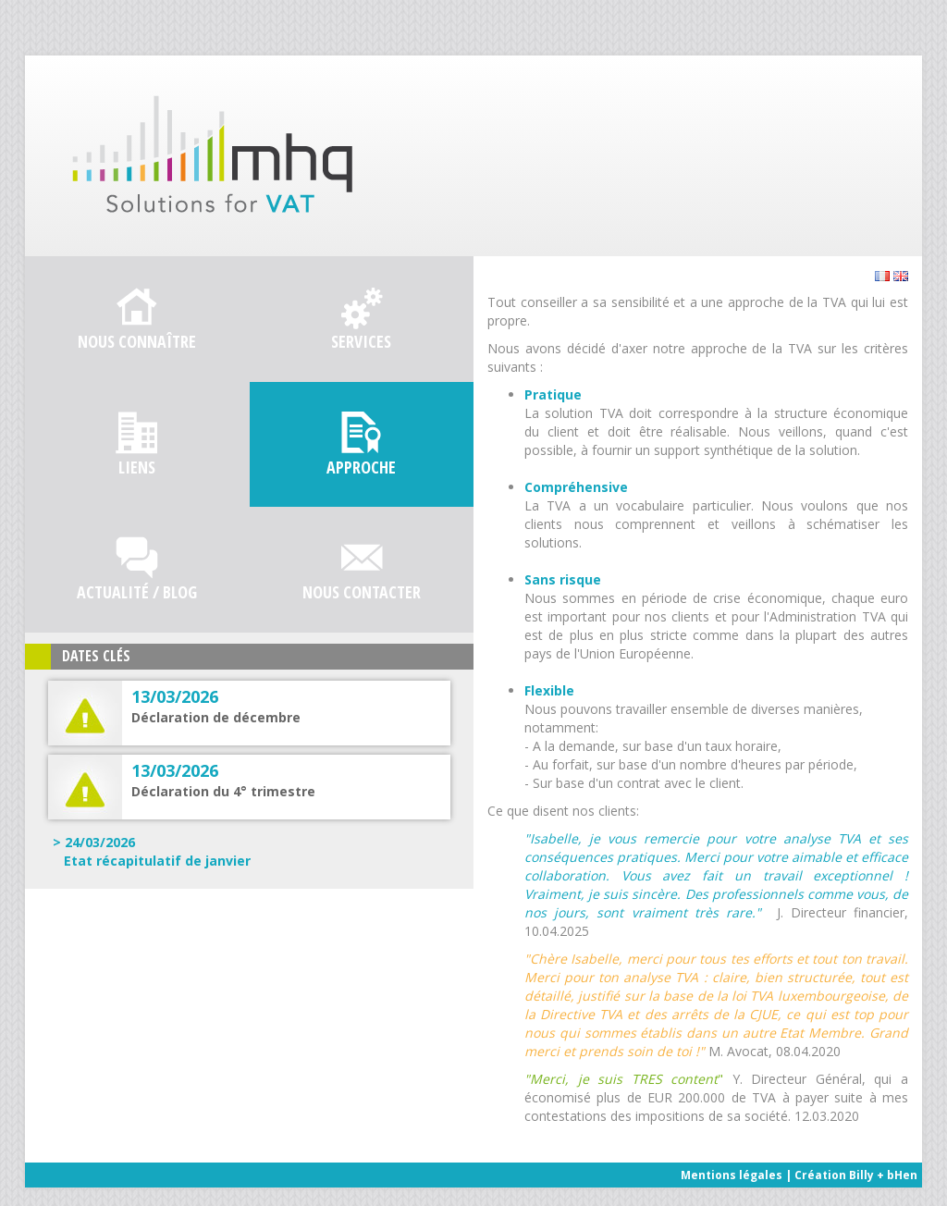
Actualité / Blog (137, 592)
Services (361, 341)
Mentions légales (731, 1175)
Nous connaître (137, 341)
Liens (136, 467)
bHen (902, 1175)
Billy (861, 1175)
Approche (361, 467)
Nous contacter (361, 592)
